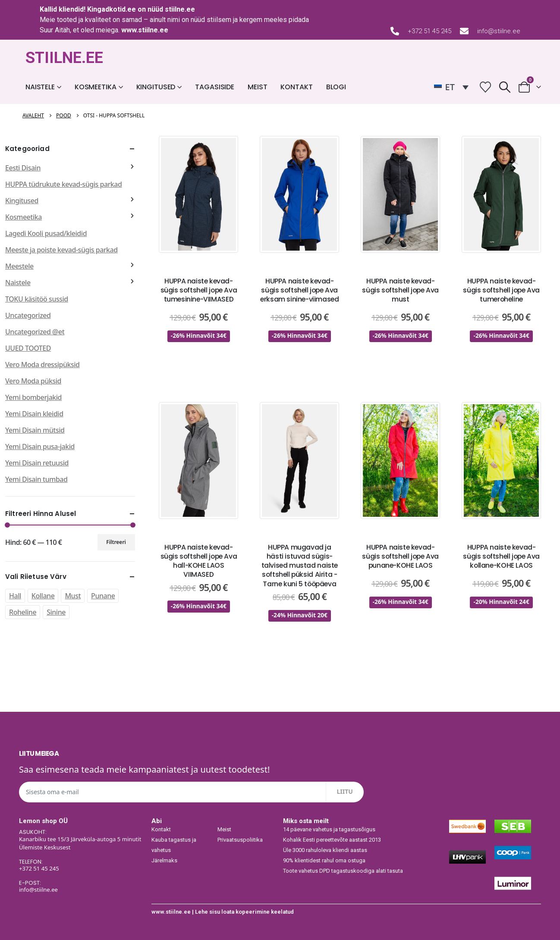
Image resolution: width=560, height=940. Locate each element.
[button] (505, 87)
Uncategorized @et (34, 331)
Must (73, 595)
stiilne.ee (180, 9)
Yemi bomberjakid (33, 397)
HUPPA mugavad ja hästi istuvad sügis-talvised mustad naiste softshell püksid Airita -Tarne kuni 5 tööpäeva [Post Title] (299, 565)
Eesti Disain (23, 168)
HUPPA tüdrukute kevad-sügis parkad (63, 184)
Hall (15, 595)
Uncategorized (27, 315)
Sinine (56, 612)
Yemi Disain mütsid (35, 430)
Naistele (40, 87)
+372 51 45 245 (429, 31)
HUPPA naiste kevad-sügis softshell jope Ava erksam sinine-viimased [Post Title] (299, 290)
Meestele (19, 266)
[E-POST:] (81, 887)
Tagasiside (214, 87)
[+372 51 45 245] (394, 31)
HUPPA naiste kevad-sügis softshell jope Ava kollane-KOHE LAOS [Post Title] (501, 556)
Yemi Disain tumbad (36, 479)
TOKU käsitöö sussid (36, 299)
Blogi (336, 87)
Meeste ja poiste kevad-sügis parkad (61, 250)
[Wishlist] (485, 87)
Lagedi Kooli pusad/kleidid (46, 233)
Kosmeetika (95, 87)
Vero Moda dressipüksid (42, 364)
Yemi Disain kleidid (34, 413)
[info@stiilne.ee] (464, 31)
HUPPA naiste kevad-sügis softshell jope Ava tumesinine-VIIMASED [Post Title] (198, 290)
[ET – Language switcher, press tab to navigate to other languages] (451, 87)
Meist (257, 87)
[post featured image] (198, 194)
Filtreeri (116, 542)
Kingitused (156, 87)
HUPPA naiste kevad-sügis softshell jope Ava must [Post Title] (400, 290)
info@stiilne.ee (498, 31)
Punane (103, 595)
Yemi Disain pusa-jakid (40, 446)
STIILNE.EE (64, 58)
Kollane (43, 595)
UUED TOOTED (28, 348)
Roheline (22, 612)
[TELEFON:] (81, 865)
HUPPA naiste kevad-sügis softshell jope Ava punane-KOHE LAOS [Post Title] (400, 556)
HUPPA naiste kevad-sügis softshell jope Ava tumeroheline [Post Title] (501, 290)
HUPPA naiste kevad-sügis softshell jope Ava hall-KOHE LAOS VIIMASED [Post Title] (198, 561)
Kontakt (296, 87)
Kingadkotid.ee (111, 9)
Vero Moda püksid (33, 381)
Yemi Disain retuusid (37, 463)
